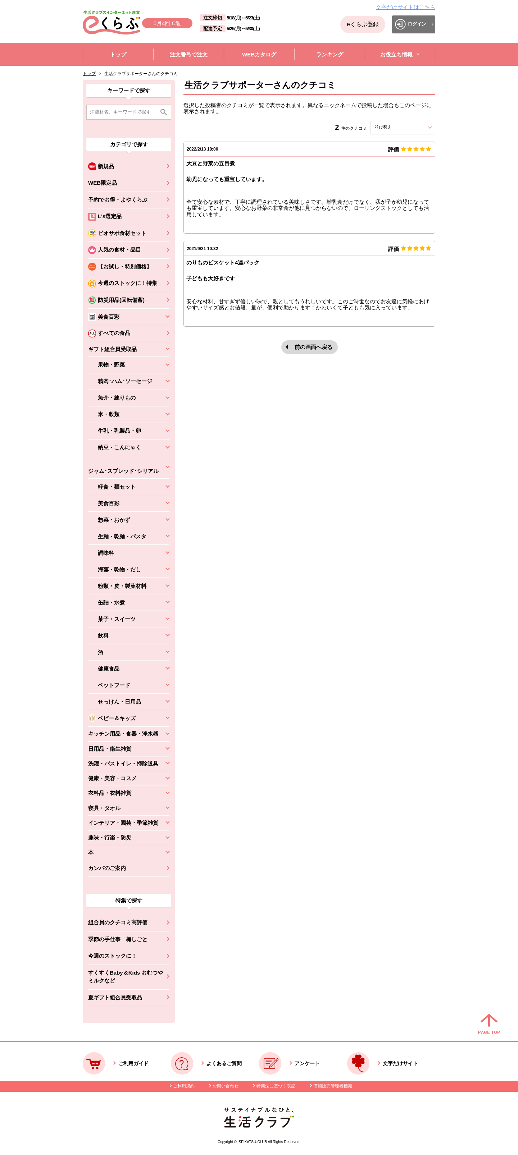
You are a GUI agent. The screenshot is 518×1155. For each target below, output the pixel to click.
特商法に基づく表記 (275, 1086)
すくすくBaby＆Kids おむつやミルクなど (125, 977)
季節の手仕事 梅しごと (117, 939)
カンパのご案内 (107, 868)
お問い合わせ (225, 1086)
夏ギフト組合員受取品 (115, 997)
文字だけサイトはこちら (405, 7)
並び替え (396, 127)
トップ (89, 73)
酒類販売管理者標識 (332, 1086)
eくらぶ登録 (363, 24)
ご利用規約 (184, 1086)
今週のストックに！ (112, 956)
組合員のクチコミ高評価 (117, 922)
